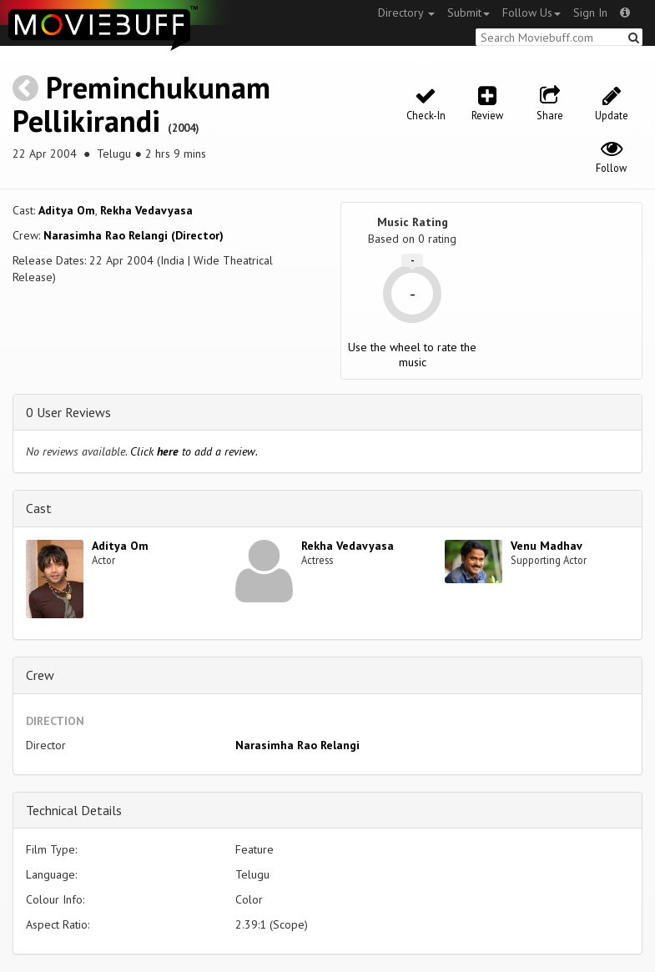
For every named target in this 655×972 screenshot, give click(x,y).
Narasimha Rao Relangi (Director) (133, 235)
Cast (39, 508)
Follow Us (531, 12)
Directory (406, 12)
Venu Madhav (546, 545)
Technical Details (74, 810)
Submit (468, 12)
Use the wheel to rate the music (412, 355)
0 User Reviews (68, 412)
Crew (40, 675)
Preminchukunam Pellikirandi (141, 104)
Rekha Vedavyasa (146, 210)
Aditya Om (66, 210)
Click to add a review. (194, 451)
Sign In (590, 12)
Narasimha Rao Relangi (297, 745)
